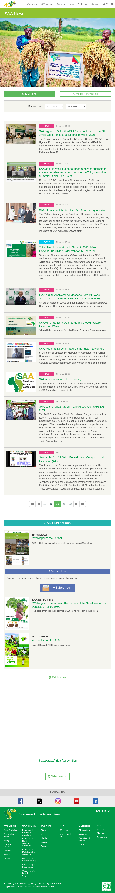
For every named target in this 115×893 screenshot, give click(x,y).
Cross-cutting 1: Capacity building (29, 859)
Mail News (101, 833)
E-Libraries (57, 677)
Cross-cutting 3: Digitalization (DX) (28, 873)
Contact (100, 825)
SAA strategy (29, 826)
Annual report (83, 834)
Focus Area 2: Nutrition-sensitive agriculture (27, 842)
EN (105, 4)
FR (104, 810)
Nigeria (44, 838)
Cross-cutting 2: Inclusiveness (28, 866)
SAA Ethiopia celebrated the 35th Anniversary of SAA (72, 210)
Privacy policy (102, 837)
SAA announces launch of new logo (61, 379)
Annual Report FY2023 (46, 640)
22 (70, 504)
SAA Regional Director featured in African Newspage (71, 348)
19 (51, 504)
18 (44, 504)
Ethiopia (44, 830)
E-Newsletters (84, 830)
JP (109, 810)
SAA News (29, 94)
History (6, 840)
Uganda (44, 842)
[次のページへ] (76, 504)
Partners (7, 855)
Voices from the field (85, 94)
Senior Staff (8, 851)
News (63, 826)
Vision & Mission (10, 830)
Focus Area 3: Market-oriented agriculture (28, 852)
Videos (81, 844)
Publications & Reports (84, 839)
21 (64, 504)
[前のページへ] (38, 504)
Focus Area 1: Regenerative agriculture (27, 832)
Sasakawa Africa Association (58, 760)
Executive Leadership (8, 845)
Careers (94, 4)
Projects (44, 846)
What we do (57, 776)
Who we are (10, 826)
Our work (46, 826)
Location (7, 859)
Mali (42, 834)
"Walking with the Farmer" (47, 538)
